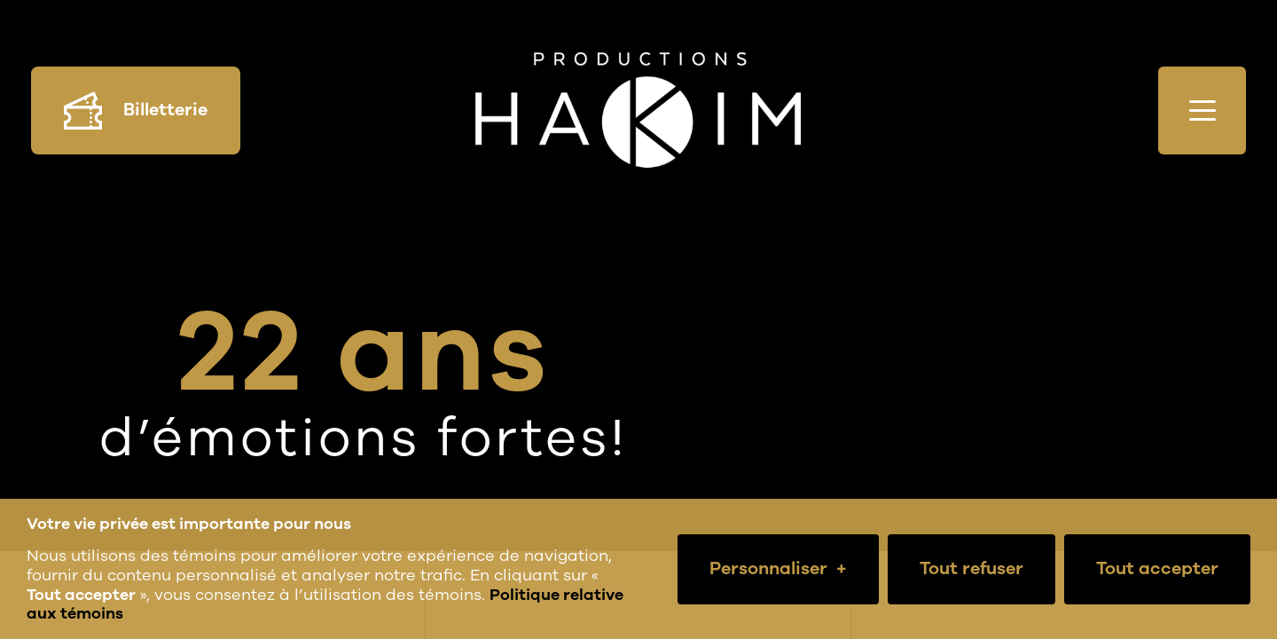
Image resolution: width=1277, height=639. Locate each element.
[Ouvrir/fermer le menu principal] (1202, 110)
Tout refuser (971, 568)
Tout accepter (1157, 568)
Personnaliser (778, 569)
